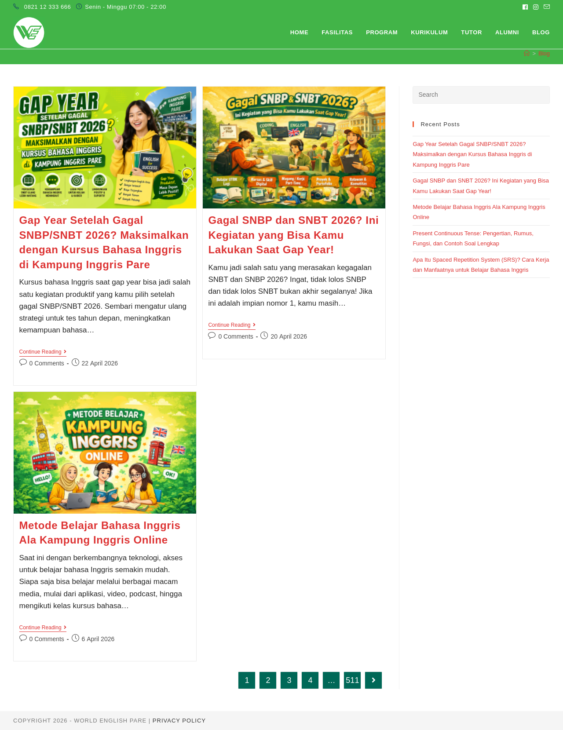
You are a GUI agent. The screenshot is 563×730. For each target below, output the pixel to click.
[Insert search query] (481, 95)
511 (352, 680)
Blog (544, 53)
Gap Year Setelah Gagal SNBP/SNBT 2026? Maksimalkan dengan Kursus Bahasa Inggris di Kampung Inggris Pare (472, 154)
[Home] (527, 53)
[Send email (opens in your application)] (545, 7)
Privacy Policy (179, 720)
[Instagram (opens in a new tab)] (535, 7)
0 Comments (46, 363)
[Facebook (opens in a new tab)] (525, 7)
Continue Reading (42, 352)
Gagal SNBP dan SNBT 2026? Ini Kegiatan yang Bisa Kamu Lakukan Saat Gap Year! (293, 234)
